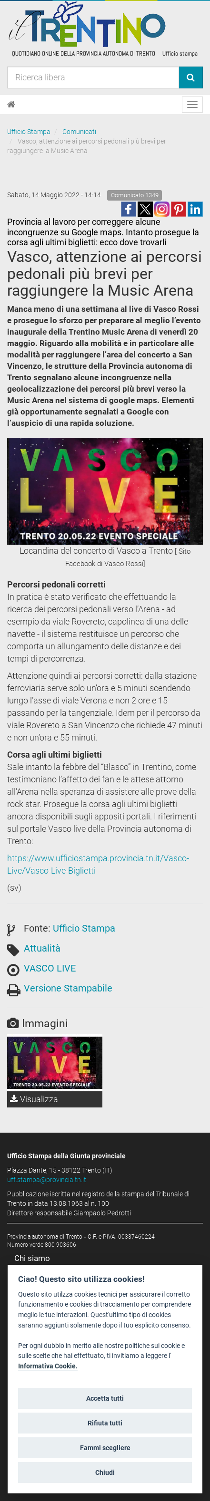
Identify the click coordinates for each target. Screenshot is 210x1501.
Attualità (42, 948)
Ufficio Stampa (28, 131)
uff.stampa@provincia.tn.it (46, 1179)
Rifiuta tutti (105, 1423)
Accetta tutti (105, 1398)
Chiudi (105, 1472)
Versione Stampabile (68, 988)
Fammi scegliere (105, 1448)
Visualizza (34, 1099)
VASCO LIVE (50, 968)
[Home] (11, 104)
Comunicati (79, 131)
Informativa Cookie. (48, 1366)
